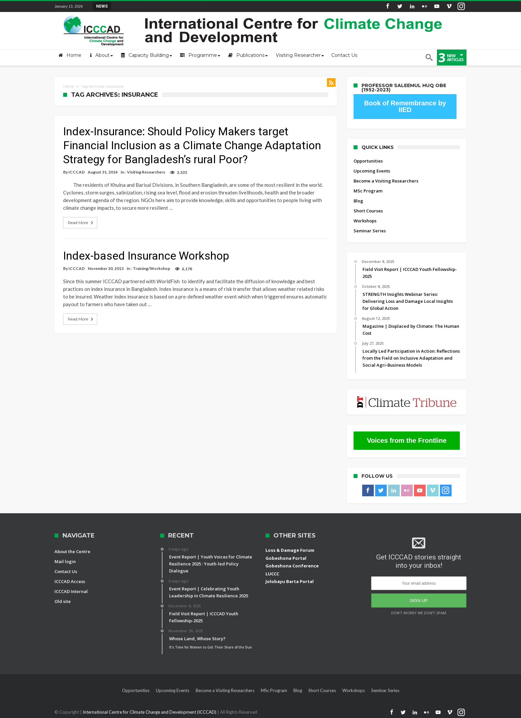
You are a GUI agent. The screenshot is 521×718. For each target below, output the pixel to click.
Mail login (65, 561)
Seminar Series (370, 231)
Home (68, 86)
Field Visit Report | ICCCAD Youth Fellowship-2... (161, 6)
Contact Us (65, 571)
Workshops (365, 221)
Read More (81, 222)
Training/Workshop (151, 268)
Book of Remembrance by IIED (405, 106)
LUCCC (272, 574)
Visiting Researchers (146, 172)
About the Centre (72, 551)
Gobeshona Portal (285, 558)
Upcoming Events (372, 171)
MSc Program (368, 191)
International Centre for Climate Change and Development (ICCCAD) (150, 712)
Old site (62, 601)
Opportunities (368, 161)
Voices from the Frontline (407, 440)
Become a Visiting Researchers (386, 181)
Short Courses (368, 211)
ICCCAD (76, 172)
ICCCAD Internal (71, 591)
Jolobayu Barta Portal (289, 581)
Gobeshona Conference (292, 566)
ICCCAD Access (69, 581)
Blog (358, 201)
